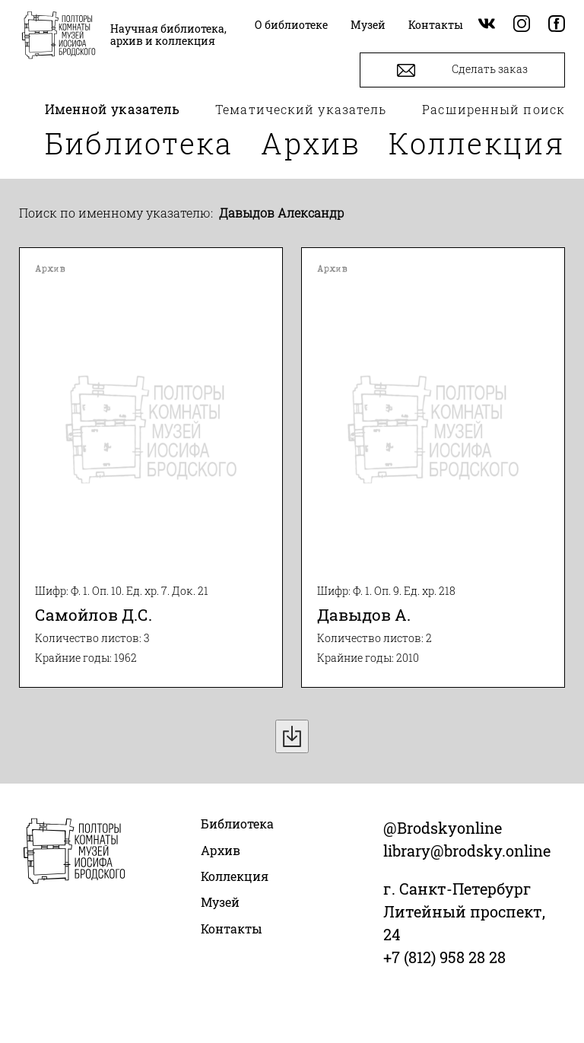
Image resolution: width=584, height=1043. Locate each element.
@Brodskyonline (442, 828)
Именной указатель (112, 109)
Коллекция (477, 143)
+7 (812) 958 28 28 (444, 957)
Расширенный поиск (493, 109)
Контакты (231, 928)
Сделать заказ (462, 70)
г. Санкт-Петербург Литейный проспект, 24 (464, 911)
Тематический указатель (300, 109)
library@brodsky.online (467, 850)
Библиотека (139, 143)
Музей (220, 902)
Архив (311, 143)
